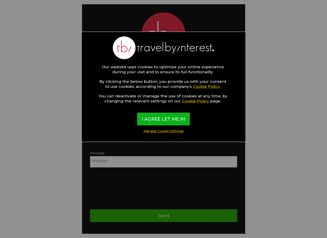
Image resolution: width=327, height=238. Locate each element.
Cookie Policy (206, 86)
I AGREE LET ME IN (163, 119)
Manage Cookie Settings (163, 131)
